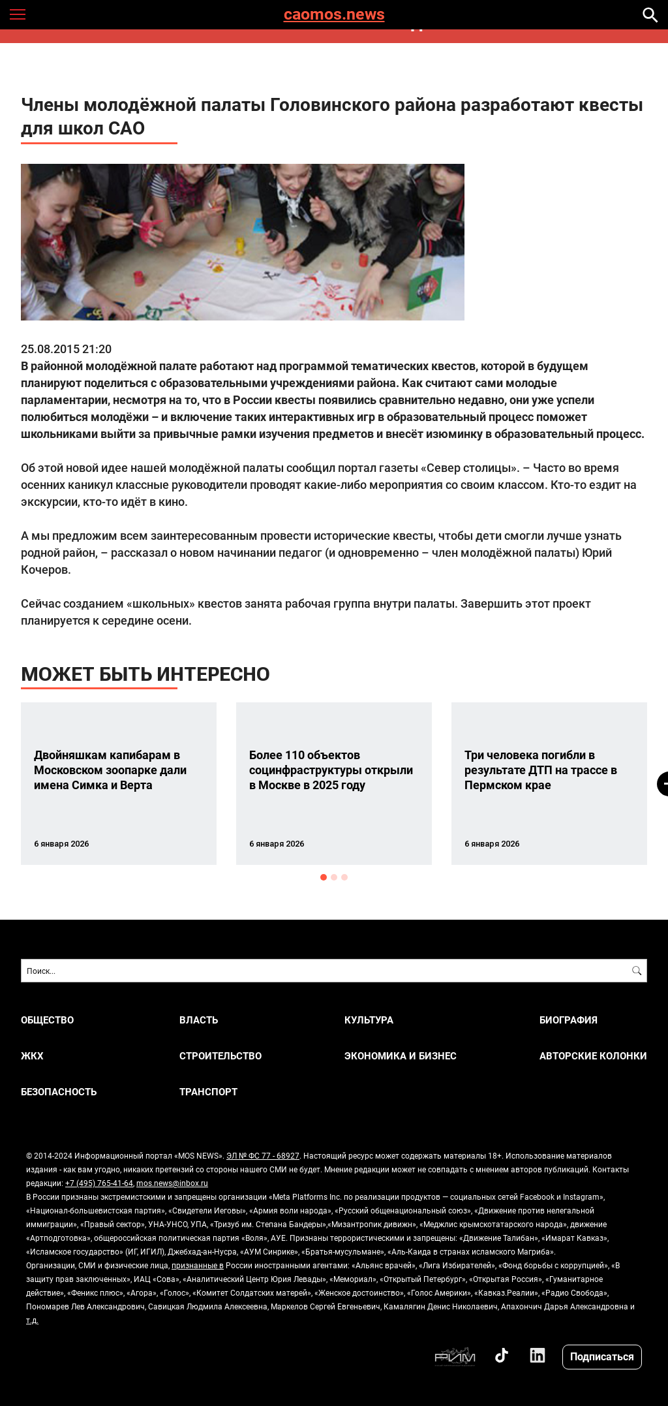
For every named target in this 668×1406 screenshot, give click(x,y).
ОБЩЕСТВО (47, 1020)
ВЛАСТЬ (198, 1020)
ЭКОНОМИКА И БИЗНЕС (400, 1056)
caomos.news (334, 14)
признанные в (198, 1265)
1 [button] (323, 877)
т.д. (32, 1320)
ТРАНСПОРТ (208, 1092)
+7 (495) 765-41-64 (99, 1183)
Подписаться (602, 1356)
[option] (118, 783)
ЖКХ (32, 1056)
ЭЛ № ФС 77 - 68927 (262, 1155)
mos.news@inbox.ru (172, 1183)
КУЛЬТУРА (368, 1020)
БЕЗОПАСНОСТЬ (59, 1092)
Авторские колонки (593, 1056)
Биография (568, 1020)
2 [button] (334, 877)
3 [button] (344, 877)
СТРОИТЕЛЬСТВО (220, 1056)
